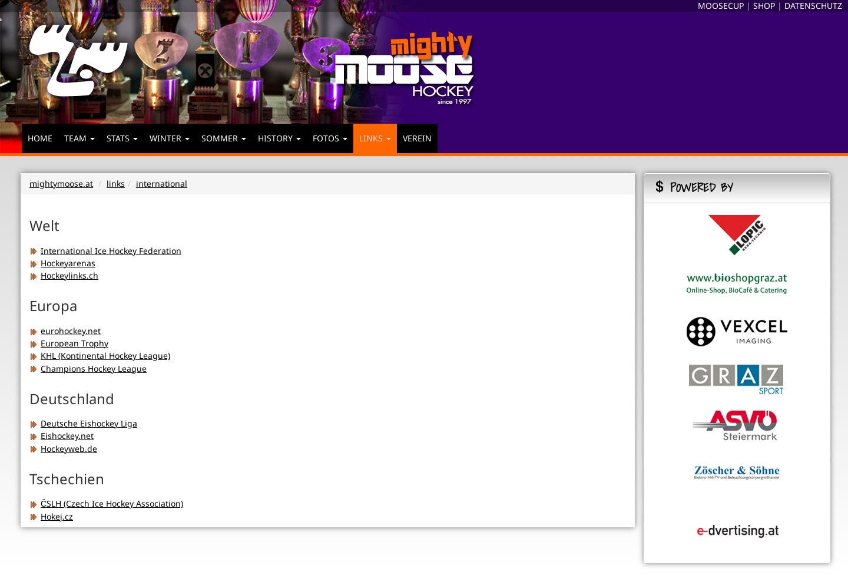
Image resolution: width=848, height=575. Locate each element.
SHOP (764, 5)
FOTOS (330, 138)
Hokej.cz (51, 516)
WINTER (170, 138)
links (116, 183)
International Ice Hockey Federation (105, 250)
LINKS (375, 138)
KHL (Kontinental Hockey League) (99, 355)
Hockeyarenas (62, 263)
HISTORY (279, 138)
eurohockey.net (65, 330)
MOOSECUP (721, 5)
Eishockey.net (61, 435)
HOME (40, 138)
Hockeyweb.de (63, 448)
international (161, 183)
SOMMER (223, 138)
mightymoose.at (61, 183)
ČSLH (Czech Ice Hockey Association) (106, 503)
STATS (122, 138)
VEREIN (417, 138)
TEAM (79, 138)
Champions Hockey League (88, 368)
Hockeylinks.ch (63, 275)
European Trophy (68, 343)
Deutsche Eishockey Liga (83, 423)
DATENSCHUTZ (813, 5)
